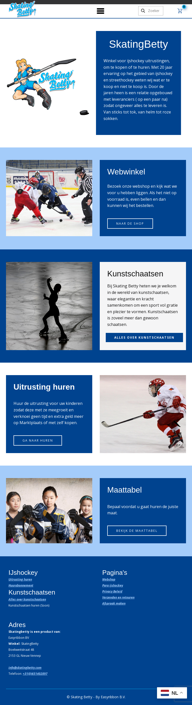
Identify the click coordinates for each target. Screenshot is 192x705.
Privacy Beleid (112, 591)
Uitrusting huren (20, 579)
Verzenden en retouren (118, 597)
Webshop (108, 579)
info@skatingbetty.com (25, 668)
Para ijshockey (112, 585)
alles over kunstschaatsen (144, 337)
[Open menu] (100, 11)
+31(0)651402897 (35, 674)
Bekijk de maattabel (137, 531)
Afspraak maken (114, 603)
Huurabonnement (20, 585)
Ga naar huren (37, 440)
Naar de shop (130, 223)
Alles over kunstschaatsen (27, 599)
